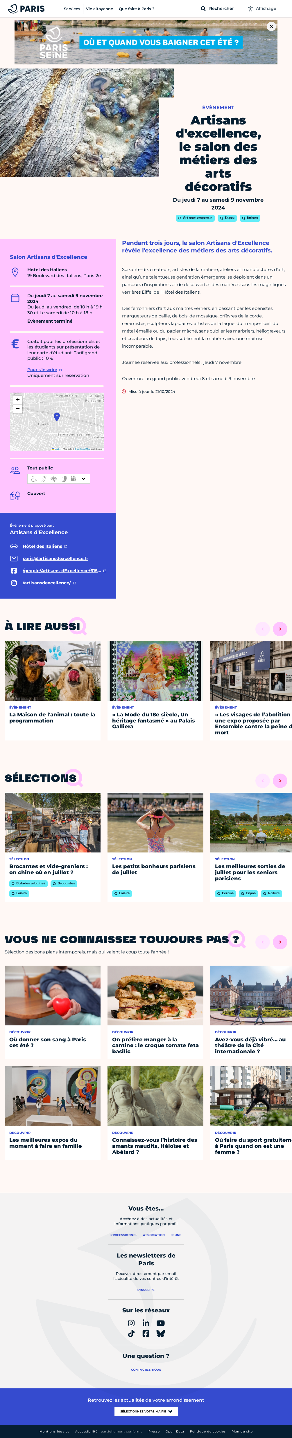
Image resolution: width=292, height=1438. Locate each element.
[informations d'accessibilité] (58, 479)
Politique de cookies (208, 1431)
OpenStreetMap (82, 449)
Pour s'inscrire (42, 369)
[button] (57, 417)
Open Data (175, 1431)
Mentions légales (54, 1431)
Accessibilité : (109, 1431)
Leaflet (56, 449)
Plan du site (242, 1431)
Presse (154, 1431)
